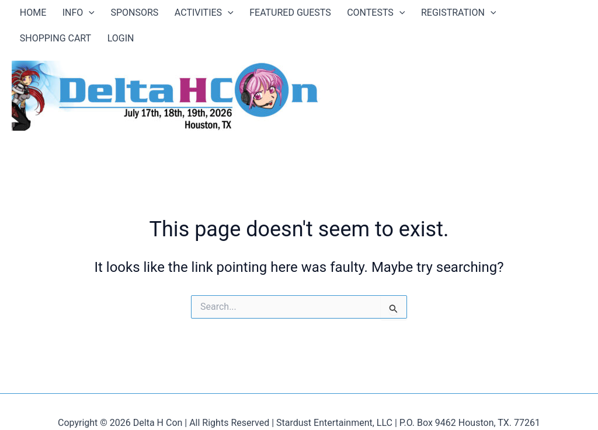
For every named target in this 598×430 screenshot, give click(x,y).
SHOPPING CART (471, 14)
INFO (63, 14)
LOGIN (526, 14)
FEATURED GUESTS (244, 14)
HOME (28, 14)
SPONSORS (109, 14)
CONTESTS (320, 14)
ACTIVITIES (168, 14)
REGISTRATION (391, 14)
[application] (73, 14)
